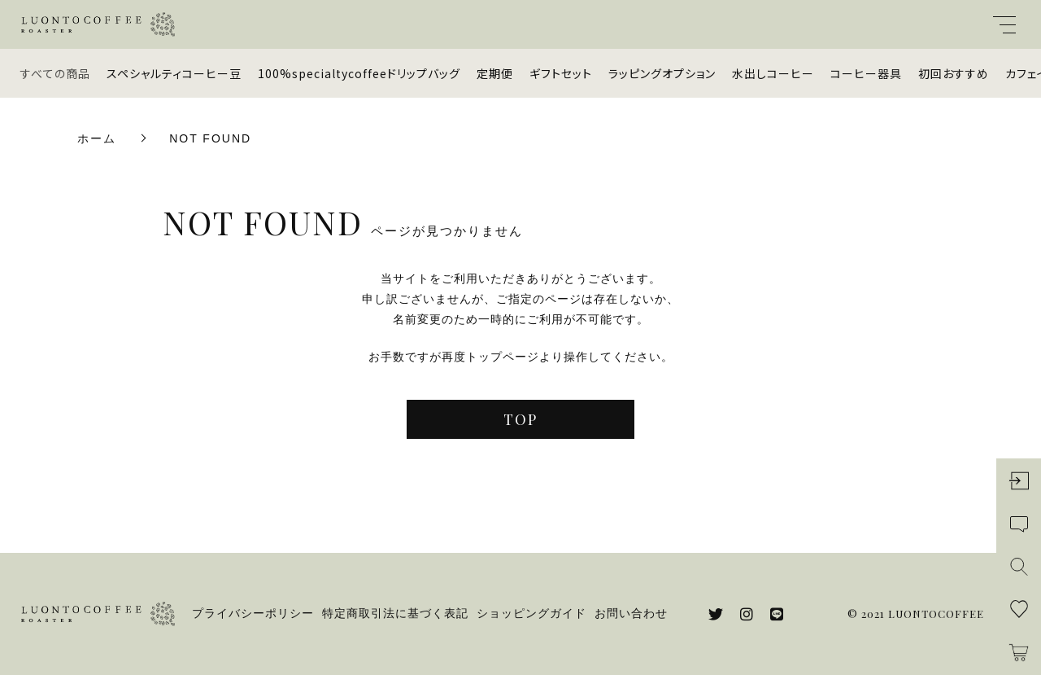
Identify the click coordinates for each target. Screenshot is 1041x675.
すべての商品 (55, 73)
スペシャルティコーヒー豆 (174, 73)
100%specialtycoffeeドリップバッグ (359, 73)
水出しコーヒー (773, 73)
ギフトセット (560, 73)
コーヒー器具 (866, 73)
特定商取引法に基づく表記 (395, 613)
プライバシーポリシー (253, 613)
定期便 (495, 73)
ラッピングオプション (662, 73)
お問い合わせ (631, 613)
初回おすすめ (953, 73)
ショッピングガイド (531, 613)
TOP (520, 419)
